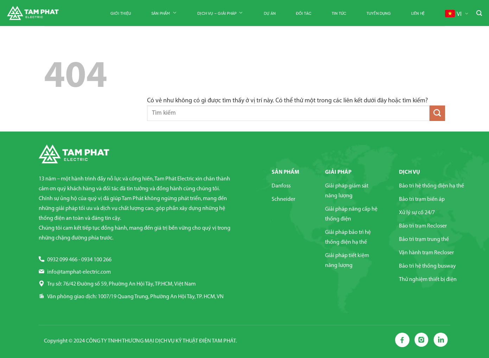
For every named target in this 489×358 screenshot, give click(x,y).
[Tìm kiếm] (479, 13)
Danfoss (281, 186)
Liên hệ (418, 14)
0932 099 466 (62, 260)
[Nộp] (437, 113)
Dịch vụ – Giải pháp (220, 13)
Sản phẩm (164, 13)
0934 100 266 (96, 260)
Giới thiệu (120, 14)
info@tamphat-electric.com (79, 272)
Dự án (269, 14)
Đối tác (304, 14)
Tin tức (339, 14)
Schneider (283, 199)
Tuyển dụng (379, 14)
